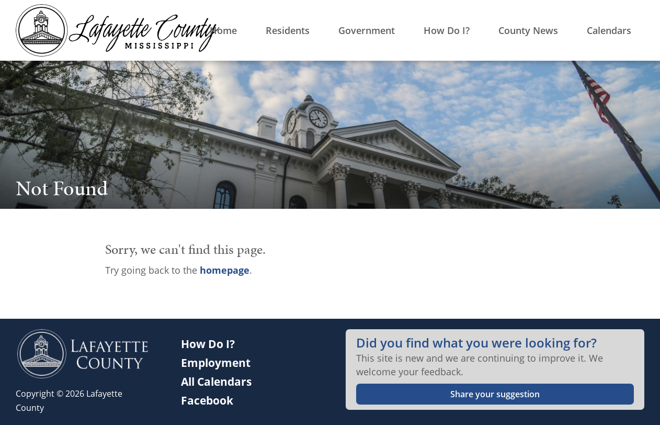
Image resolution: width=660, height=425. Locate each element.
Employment (216, 362)
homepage (224, 270)
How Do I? (208, 344)
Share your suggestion (495, 394)
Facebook (207, 400)
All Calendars (216, 381)
